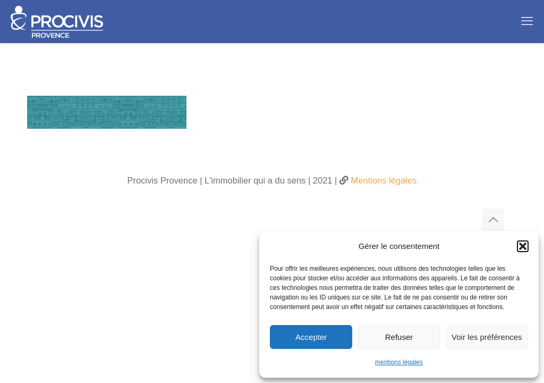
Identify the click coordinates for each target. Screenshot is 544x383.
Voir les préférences (487, 337)
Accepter (311, 337)
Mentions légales (382, 180)
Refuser (399, 337)
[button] (522, 246)
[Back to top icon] (493, 220)
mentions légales (399, 362)
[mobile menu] (527, 21)
